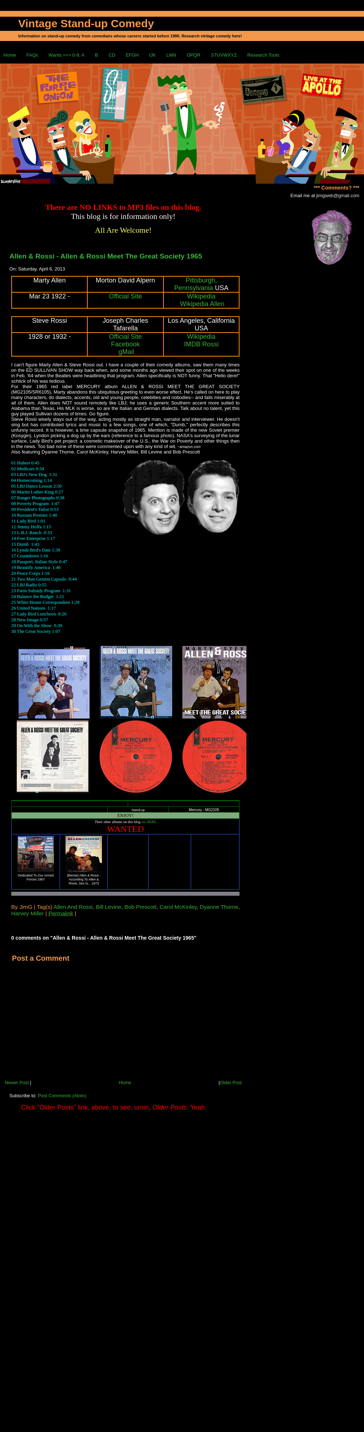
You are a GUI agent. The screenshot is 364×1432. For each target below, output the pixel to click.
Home (10, 55)
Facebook (125, 344)
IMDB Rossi (201, 344)
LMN (171, 55)
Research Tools (263, 55)
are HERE (148, 822)
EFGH (132, 55)
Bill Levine (108, 907)
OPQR (194, 55)
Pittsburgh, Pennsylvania (195, 284)
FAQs (32, 55)
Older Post (231, 1082)
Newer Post (17, 1082)
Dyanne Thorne (219, 907)
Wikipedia (201, 296)
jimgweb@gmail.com (337, 195)
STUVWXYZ (224, 55)
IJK (152, 55)
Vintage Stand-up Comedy (86, 23)
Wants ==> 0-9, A (66, 55)
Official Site (125, 296)
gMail (126, 351)
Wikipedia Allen (202, 304)
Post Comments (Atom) (62, 1095)
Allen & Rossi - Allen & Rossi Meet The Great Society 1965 (105, 256)
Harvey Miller (27, 913)
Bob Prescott (140, 907)
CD (111, 55)
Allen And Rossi (73, 907)
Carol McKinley (178, 907)
